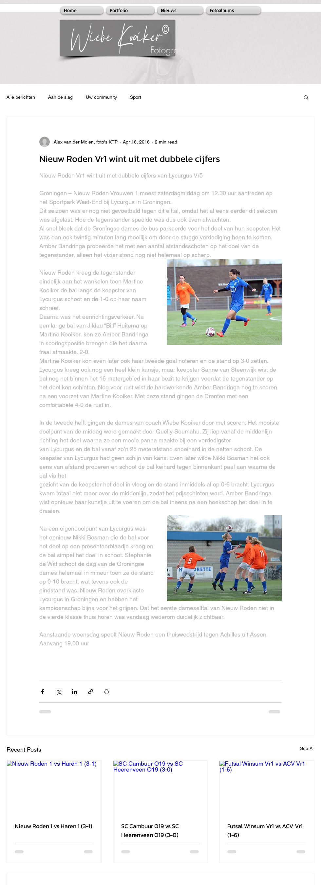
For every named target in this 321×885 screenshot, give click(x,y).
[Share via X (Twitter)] (58, 692)
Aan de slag (60, 97)
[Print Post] (107, 692)
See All (307, 748)
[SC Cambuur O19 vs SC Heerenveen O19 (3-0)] (160, 787)
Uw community (101, 97)
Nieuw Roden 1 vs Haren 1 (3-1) (53, 826)
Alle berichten (21, 97)
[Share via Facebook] (42, 692)
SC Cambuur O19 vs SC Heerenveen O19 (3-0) (150, 830)
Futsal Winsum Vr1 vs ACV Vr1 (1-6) (265, 830)
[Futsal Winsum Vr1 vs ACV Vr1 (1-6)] (266, 787)
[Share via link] (90, 692)
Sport (135, 97)
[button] (306, 97)
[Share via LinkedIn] (74, 692)
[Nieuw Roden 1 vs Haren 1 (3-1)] (54, 787)
